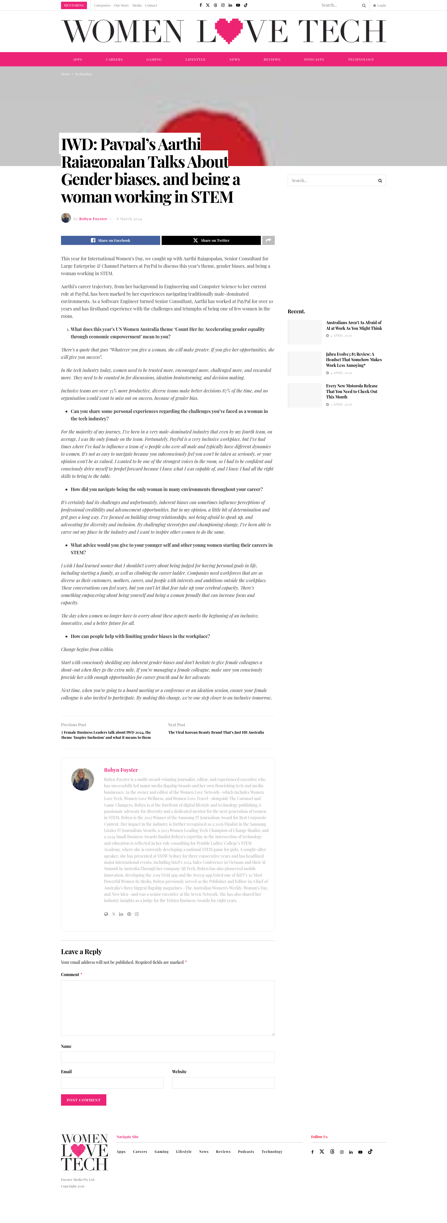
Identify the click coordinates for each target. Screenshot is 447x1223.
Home (65, 73)
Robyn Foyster (93, 218)
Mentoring (74, 5)
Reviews (272, 59)
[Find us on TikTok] (245, 5)
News (234, 59)
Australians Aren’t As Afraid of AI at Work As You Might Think (354, 325)
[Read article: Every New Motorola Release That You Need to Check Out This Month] (305, 395)
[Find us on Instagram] (223, 5)
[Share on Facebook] (110, 241)
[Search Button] (363, 5)
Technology (361, 59)
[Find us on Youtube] (238, 5)
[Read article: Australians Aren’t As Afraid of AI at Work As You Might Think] (305, 332)
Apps (77, 59)
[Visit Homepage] (223, 31)
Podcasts (314, 59)
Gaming (154, 59)
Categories (102, 5)
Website (179, 1083)
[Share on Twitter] (211, 241)
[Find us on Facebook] (201, 5)
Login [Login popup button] (379, 5)
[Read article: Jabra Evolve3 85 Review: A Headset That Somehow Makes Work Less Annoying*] (305, 363)
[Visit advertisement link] (337, 246)
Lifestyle (196, 59)
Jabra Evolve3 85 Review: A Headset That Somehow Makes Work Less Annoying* (354, 359)
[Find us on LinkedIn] (230, 5)
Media (137, 5)
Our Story (121, 5)
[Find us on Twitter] (208, 5)
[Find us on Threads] (215, 5)
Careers (114, 59)
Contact (151, 5)
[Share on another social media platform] (268, 241)
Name (66, 1058)
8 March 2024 (129, 218)
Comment (72, 986)
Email (66, 1083)
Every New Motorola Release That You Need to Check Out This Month (352, 391)
